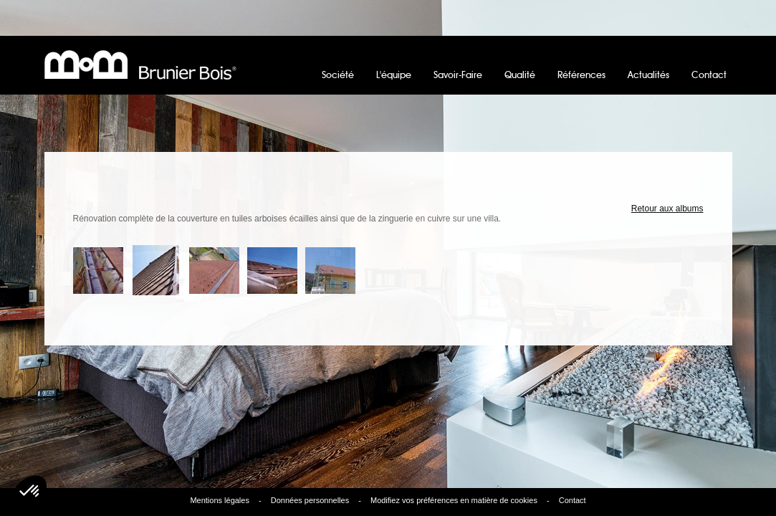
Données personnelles (310, 500)
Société (338, 75)
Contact (709, 75)
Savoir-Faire (457, 75)
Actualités (648, 75)
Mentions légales (219, 500)
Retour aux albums (667, 209)
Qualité (519, 75)
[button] (30, 491)
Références (581, 75)
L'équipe (393, 75)
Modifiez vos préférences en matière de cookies (453, 500)
